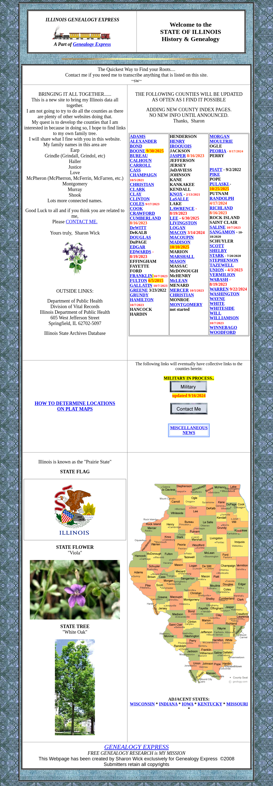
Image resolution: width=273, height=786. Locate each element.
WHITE (217, 303)
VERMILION (222, 274)
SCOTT (217, 246)
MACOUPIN (182, 237)
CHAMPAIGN (143, 175)
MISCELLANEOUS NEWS (188, 430)
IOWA (188, 704)
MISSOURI (237, 704)
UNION (217, 270)
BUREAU (139, 155)
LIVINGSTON (183, 223)
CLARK (137, 189)
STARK (217, 255)
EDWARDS (140, 251)
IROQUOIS (181, 146)
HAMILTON (142, 299)
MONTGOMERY (186, 304)
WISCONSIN (142, 704)
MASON (178, 261)
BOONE (137, 151)
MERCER (179, 290)
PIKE (215, 174)
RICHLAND (221, 208)
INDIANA (168, 704)
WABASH (219, 279)
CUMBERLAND (145, 218)
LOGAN (178, 227)
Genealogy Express (92, 44)
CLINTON (140, 199)
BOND (136, 146)
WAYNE (217, 298)
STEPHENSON (224, 260)
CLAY (136, 194)
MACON (178, 232)
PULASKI (220, 184)
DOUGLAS (140, 237)
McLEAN (179, 280)
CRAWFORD (142, 213)
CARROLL (140, 165)
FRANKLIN (141, 275)
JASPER (178, 155)
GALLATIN (141, 285)
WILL (215, 313)
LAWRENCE (182, 208)
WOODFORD (223, 332)
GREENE (139, 290)
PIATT (216, 169)
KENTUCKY (210, 704)
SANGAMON (222, 232)
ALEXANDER (143, 141)
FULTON (138, 280)
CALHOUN (141, 160)
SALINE (218, 227)
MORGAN (220, 136)
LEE (174, 218)
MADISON (180, 242)
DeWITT (138, 227)
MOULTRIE (221, 141)
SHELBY (218, 250)
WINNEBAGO (223, 327)
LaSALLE (179, 199)
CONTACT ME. (82, 221)
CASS (135, 170)
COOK (136, 208)
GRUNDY (139, 295)
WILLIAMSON (224, 318)
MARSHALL (182, 256)
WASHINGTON (224, 294)
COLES (137, 203)
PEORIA (218, 151)
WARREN (219, 289)
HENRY (177, 141)
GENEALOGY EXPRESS (136, 746)
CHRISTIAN (142, 184)
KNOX (176, 194)
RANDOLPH (222, 198)
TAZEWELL (222, 265)
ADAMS (138, 136)
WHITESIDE (222, 308)
